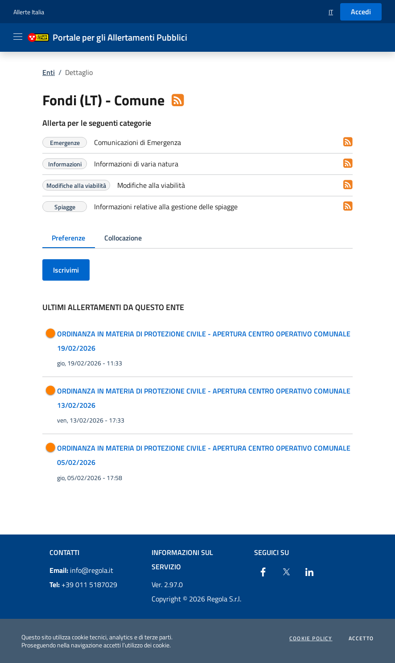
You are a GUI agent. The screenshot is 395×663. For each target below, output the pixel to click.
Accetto (361, 638)
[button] (330, 12)
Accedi (361, 11)
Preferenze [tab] (68, 237)
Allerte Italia (28, 12)
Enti (48, 72)
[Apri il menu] (17, 36)
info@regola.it (81, 570)
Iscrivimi (66, 270)
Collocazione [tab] (123, 237)
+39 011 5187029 (83, 584)
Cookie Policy (311, 638)
